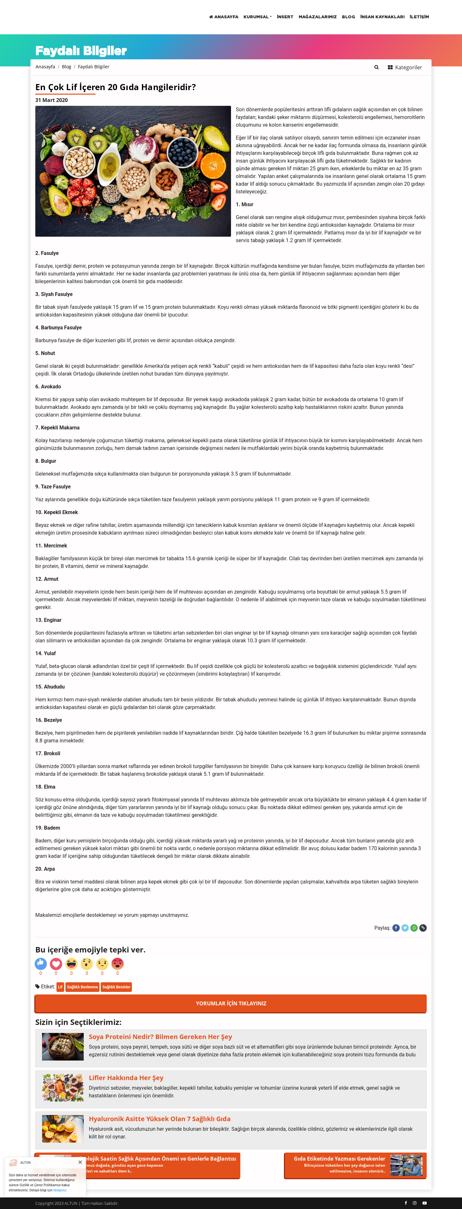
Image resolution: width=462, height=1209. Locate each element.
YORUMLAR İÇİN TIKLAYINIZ (231, 1003)
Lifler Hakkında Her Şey (126, 1078)
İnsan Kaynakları (382, 17)
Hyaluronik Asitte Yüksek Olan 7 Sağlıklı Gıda (160, 1119)
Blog (66, 66)
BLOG (348, 17)
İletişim (419, 17)
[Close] (80, 1162)
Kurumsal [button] (256, 17)
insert (285, 17)
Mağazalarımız (318, 17)
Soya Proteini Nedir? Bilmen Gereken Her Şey (160, 1037)
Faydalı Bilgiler (93, 66)
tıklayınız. (60, 1190)
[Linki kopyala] (423, 928)
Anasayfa (223, 17)
